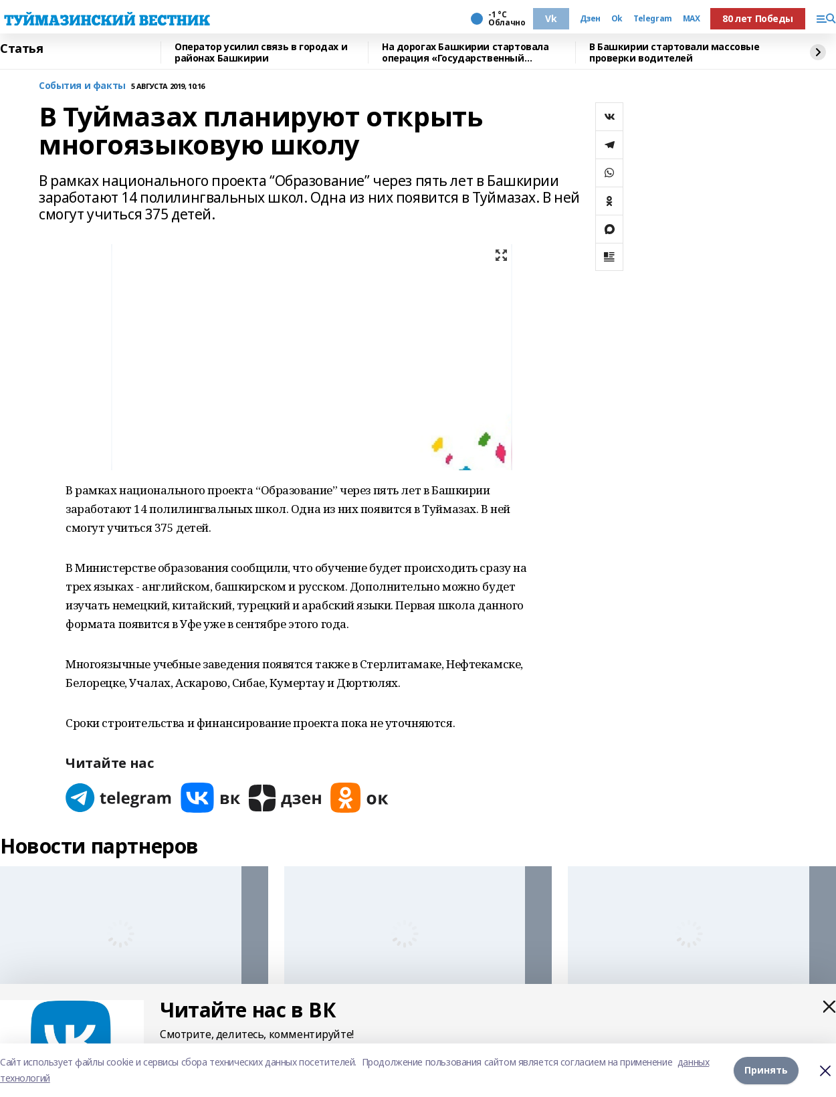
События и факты (82, 86)
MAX (691, 19)
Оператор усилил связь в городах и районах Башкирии (261, 52)
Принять (766, 1070)
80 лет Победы (757, 18)
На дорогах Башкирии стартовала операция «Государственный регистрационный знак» (465, 52)
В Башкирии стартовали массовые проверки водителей (674, 52)
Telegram (652, 19)
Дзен (590, 19)
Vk (550, 18)
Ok (617, 19)
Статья (21, 48)
